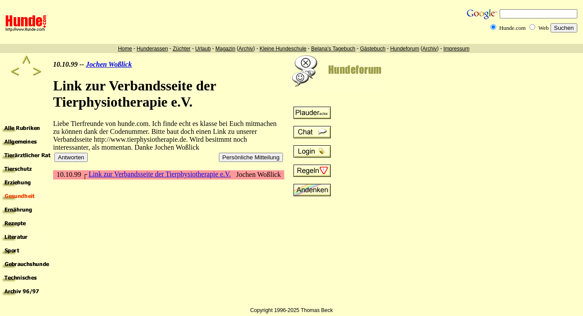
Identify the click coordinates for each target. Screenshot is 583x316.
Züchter (182, 49)
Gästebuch (373, 49)
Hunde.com (512, 28)
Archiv (246, 49)
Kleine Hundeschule (283, 49)
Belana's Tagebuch (333, 49)
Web (543, 28)
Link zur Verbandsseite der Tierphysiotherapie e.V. (160, 174)
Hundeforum (404, 49)
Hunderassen (152, 49)
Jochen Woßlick (109, 64)
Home (125, 49)
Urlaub (203, 49)
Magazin (225, 49)
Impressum (456, 49)
